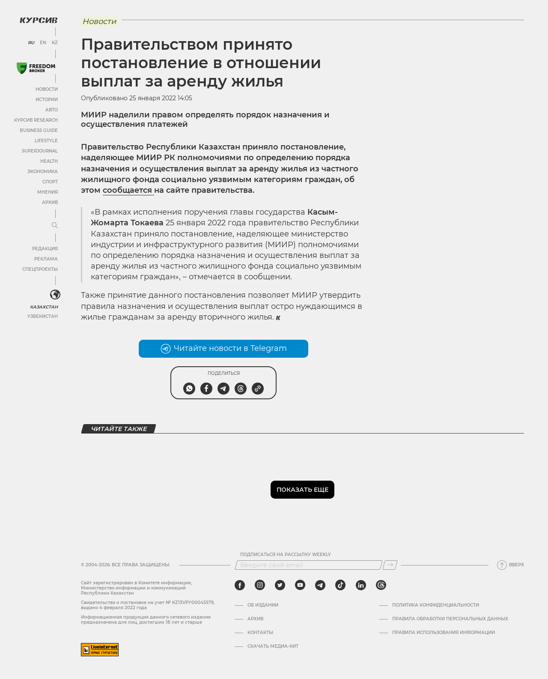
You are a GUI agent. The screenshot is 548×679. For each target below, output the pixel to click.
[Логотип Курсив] (38, 20)
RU (31, 42)
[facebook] (240, 585)
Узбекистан (42, 316)
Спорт (50, 182)
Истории (47, 99)
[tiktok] (340, 585)
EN (43, 42)
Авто (51, 110)
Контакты (260, 632)
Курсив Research (36, 120)
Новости (47, 89)
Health (49, 161)
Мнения (47, 192)
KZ (55, 42)
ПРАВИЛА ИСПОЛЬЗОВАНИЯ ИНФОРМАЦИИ (443, 632)
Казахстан (44, 307)
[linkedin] (360, 585)
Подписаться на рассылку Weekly (285, 554)
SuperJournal (40, 151)
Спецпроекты (40, 269)
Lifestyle (46, 141)
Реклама (46, 259)
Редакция (45, 248)
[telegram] (320, 585)
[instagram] (260, 585)
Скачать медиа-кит (272, 646)
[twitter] (280, 585)
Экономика (42, 171)
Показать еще (302, 490)
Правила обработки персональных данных (450, 619)
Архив (50, 202)
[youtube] (300, 585)
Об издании (262, 605)
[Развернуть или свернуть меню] (55, 225)
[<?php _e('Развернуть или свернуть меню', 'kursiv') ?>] (55, 294)
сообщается (128, 190)
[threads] (381, 585)
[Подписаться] (390, 565)
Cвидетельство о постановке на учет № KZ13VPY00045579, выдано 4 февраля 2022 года (147, 605)
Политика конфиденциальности (435, 605)
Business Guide (39, 130)
